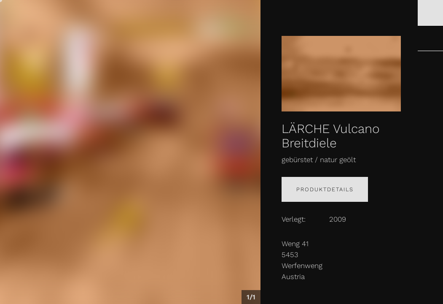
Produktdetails (325, 189)
